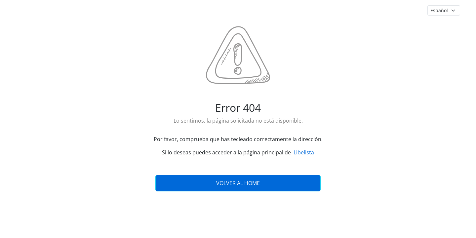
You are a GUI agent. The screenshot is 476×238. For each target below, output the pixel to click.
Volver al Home (238, 183)
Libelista (304, 152)
